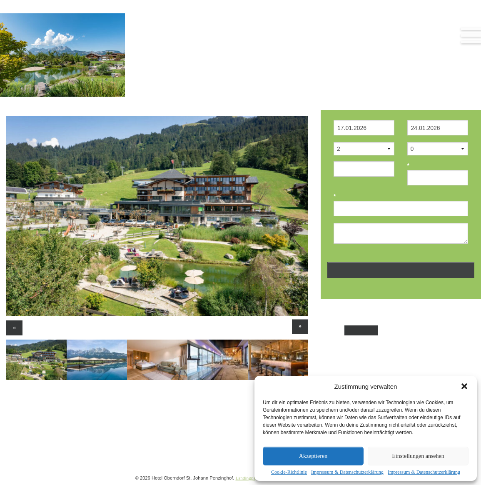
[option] (157, 216)
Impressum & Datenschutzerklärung (347, 472)
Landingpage (247, 477)
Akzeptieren (313, 456)
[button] (464, 386)
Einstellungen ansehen (418, 456)
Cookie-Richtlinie (289, 472)
